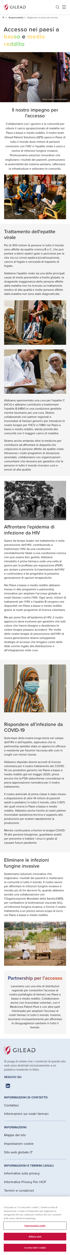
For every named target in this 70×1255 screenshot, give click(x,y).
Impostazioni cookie (19, 1143)
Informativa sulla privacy (22, 1173)
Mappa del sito (15, 1135)
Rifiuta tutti (35, 1236)
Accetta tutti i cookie (35, 1247)
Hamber (64, 7)
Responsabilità (16, 17)
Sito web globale (16, 1152)
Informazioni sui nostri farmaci (26, 1113)
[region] (35, 1226)
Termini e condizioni (19, 1190)
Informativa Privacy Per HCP (25, 1182)
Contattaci (11, 1105)
